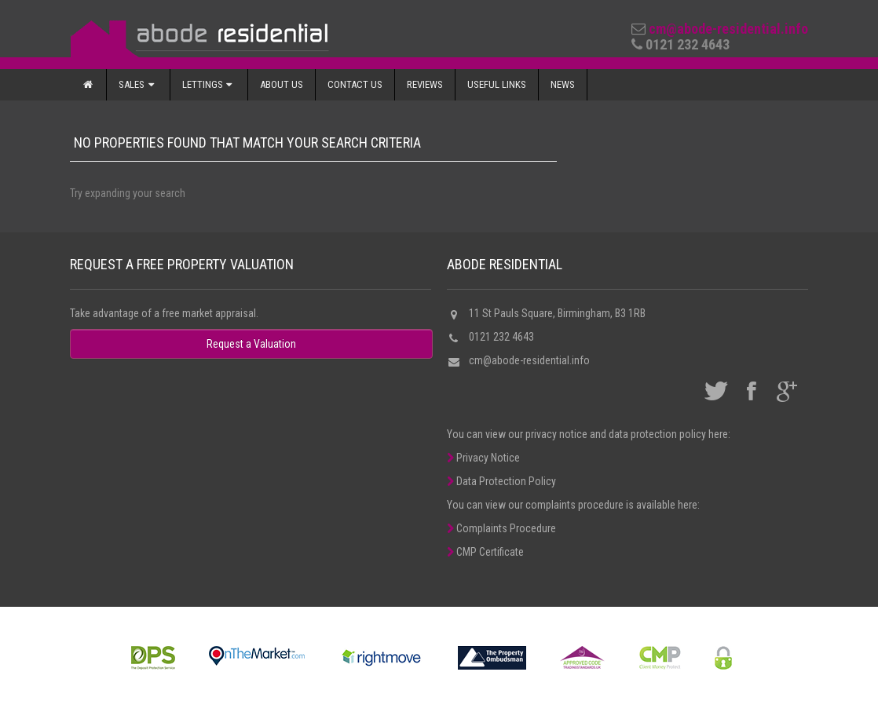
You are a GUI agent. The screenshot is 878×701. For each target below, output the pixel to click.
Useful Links (496, 84)
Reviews (425, 84)
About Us (281, 84)
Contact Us (354, 84)
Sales (138, 84)
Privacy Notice (483, 457)
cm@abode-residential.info (728, 28)
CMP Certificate (485, 552)
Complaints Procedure (501, 528)
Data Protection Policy (501, 481)
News (563, 84)
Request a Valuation (251, 344)
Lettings (209, 84)
